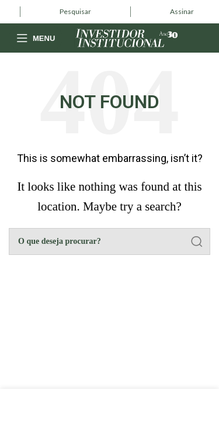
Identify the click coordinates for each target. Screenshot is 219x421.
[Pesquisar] (109, 241)
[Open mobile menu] (35, 38)
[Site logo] (126, 36)
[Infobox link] (75, 11)
